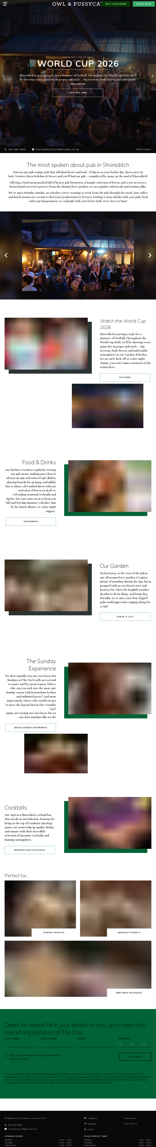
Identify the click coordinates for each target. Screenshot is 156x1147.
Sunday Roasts (53, 932)
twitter (89, 1129)
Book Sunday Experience (30, 727)
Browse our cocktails (29, 850)
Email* (82, 1039)
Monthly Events (129, 932)
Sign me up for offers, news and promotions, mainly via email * (35, 1057)
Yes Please (135, 1056)
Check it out (125, 616)
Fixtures (125, 377)
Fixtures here (78, 92)
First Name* (12, 1039)
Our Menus (31, 521)
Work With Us (130, 1123)
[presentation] (91, 1056)
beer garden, (80, 186)
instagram (90, 1118)
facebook (90, 1124)
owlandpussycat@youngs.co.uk (55, 149)
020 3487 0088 (15, 149)
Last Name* (49, 1039)
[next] (152, 76)
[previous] (3, 76)
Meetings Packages (129, 992)
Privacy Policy (130, 1118)
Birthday (125, 1039)
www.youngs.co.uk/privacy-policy (66, 1080)
